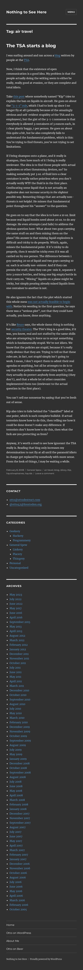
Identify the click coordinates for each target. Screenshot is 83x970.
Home (10, 924)
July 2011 (15, 667)
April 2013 (16, 631)
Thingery (19, 558)
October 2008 (18, 768)
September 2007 (20, 822)
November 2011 (19, 658)
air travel (48, 470)
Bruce (20, 324)
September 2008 (20, 772)
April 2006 (16, 895)
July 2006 (16, 882)
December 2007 (19, 813)
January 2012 (18, 649)
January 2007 (18, 859)
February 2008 (19, 804)
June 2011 (16, 672)
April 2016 (16, 617)
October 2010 (18, 695)
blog (57, 55)
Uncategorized (19, 567)
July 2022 (16, 599)
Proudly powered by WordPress (46, 959)
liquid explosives (15, 473)
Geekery (15, 531)
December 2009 (20, 727)
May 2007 (16, 841)
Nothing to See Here (26, 12)
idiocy (63, 470)
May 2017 (16, 608)
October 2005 (18, 909)
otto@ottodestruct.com (25, 499)
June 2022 (16, 603)
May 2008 (16, 790)
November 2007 (20, 818)
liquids (28, 473)
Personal (15, 563)
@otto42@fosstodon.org (26, 504)
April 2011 (16, 681)
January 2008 (18, 809)
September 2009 (20, 740)
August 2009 (18, 745)
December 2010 (19, 690)
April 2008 (16, 795)
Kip (69, 470)
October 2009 (18, 736)
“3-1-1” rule (19, 105)
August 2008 (18, 777)
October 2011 (18, 663)
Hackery (18, 535)
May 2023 (16, 594)
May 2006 (16, 891)
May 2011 (15, 676)
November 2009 (20, 731)
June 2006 (16, 886)
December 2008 (20, 763)
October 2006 (18, 873)
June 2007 (16, 836)
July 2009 (16, 749)
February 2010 (19, 722)
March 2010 (17, 717)
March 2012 (17, 640)
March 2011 (17, 685)
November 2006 (20, 868)
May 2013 (16, 626)
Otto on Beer (14, 948)
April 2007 (16, 845)
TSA (26, 60)
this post (19, 96)
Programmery (22, 540)
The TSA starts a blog (31, 45)
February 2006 (19, 904)
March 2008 (17, 800)
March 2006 (17, 900)
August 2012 (17, 635)
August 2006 (18, 877)
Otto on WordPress (18, 932)
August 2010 (17, 704)
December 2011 (19, 654)
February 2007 (19, 854)
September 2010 (20, 699)
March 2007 (17, 850)
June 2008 (16, 786)
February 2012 (19, 644)
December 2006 (20, 863)
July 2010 (15, 708)
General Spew (34, 470)
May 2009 (16, 754)
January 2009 (18, 758)
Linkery (18, 549)
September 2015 (20, 622)
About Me (12, 940)
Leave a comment (44, 473)
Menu (71, 12)
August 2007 (18, 827)
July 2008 (16, 781)
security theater (21, 329)
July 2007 (15, 831)
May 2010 (16, 713)
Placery (17, 554)
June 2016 (16, 612)
